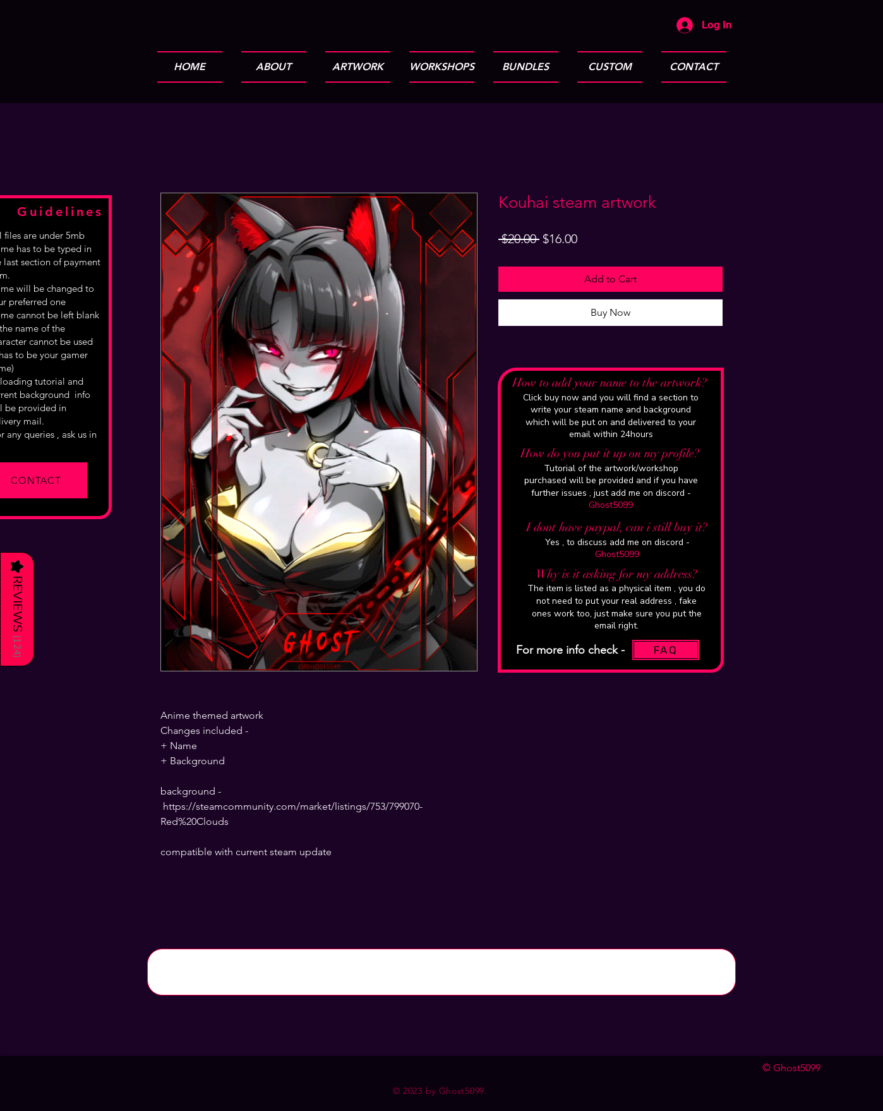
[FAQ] (666, 650)
